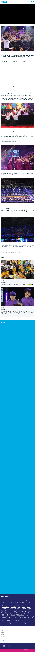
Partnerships (13, 614)
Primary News (4, 617)
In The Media (14, 611)
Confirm (25, 650)
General (28, 608)
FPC (19, 608)
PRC (27, 614)
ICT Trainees (8, 611)
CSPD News (24, 603)
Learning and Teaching (22, 611)
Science (3, 620)
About (1, 629)
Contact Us (2, 638)
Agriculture (19, 600)
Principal (10, 617)
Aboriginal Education (5, 600)
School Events (22, 617)
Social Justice (17, 620)
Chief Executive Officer (5, 608)
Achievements (13, 600)
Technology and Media (5, 623)
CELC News (30, 603)
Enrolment (23, 606)
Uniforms (12, 623)
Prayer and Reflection (20, 614)
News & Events (3, 636)
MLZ (7, 614)
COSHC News (4, 606)
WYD (27, 623)
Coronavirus (10, 606)
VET (17, 623)
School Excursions (30, 617)
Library (30, 611)
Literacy (3, 614)
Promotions (15, 617)
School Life (2, 632)
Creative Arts (17, 606)
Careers (18, 603)
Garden (23, 608)
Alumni (25, 600)
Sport (23, 620)
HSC (2, 611)
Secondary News (9, 620)
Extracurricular (13, 608)
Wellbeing (22, 623)
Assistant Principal (4, 603)
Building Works (12, 603)
